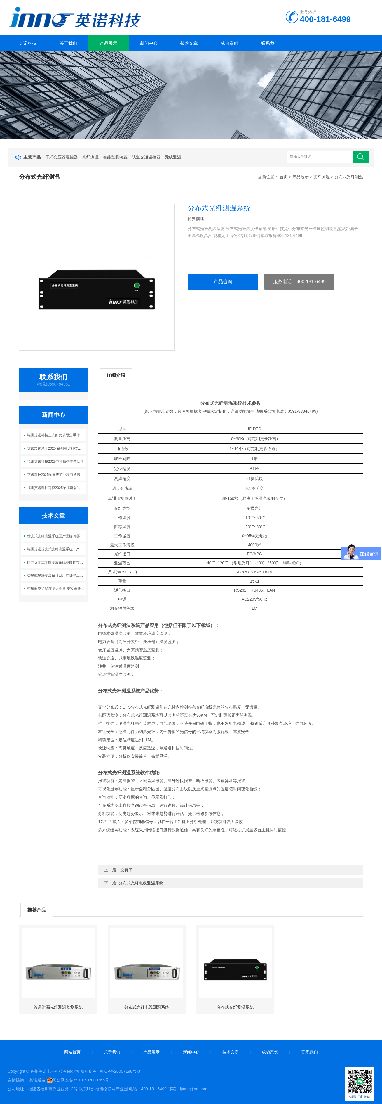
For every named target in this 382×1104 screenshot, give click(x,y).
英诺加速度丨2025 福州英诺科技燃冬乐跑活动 (56, 448)
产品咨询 (223, 281)
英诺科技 (27, 43)
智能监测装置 (115, 157)
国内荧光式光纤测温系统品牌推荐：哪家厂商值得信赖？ (56, 562)
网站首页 (72, 1052)
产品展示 (108, 43)
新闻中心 (149, 43)
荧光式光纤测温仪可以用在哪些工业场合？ (56, 575)
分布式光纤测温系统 (235, 1007)
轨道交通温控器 (146, 157)
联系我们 (270, 43)
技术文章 (189, 43)
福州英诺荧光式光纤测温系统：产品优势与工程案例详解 (56, 549)
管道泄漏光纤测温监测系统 (58, 1007)
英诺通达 (37, 1080)
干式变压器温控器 (61, 157)
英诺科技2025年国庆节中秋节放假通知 (56, 475)
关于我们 (68, 43)
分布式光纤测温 (348, 177)
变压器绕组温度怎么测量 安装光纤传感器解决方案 (56, 589)
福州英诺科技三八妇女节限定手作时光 (56, 435)
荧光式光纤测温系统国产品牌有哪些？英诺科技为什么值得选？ (56, 536)
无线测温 (173, 157)
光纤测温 (90, 157)
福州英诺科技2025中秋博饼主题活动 (55, 461)
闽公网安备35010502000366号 (81, 1080)
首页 (284, 177)
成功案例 (229, 43)
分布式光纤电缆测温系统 (140, 883)
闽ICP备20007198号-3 (119, 1071)
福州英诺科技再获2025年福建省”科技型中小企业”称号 (56, 488)
